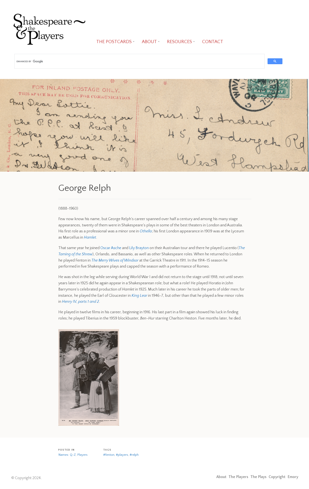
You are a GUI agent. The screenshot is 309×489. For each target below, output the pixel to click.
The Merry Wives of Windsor (114, 260)
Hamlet (90, 237)
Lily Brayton (139, 248)
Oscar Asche (110, 248)
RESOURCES (179, 41)
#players (122, 455)
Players (82, 455)
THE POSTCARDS (114, 41)
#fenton (108, 455)
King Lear (139, 296)
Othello (146, 231)
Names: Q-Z (67, 455)
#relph (134, 455)
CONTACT (212, 41)
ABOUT (149, 41)
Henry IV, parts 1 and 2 (80, 302)
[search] (139, 61)
